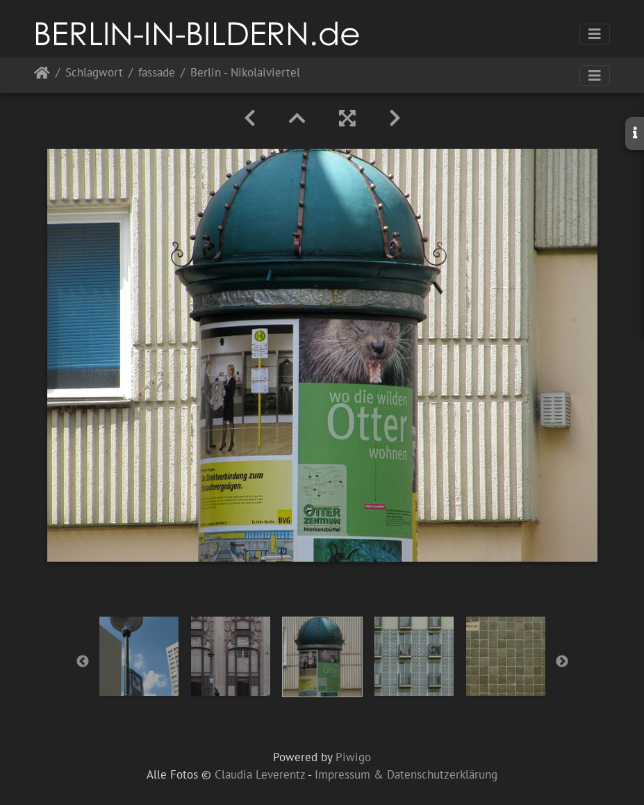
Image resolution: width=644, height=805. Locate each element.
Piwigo (353, 757)
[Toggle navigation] (594, 34)
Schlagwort (94, 73)
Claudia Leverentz (260, 774)
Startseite (42, 75)
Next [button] (562, 662)
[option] (139, 656)
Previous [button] (83, 662)
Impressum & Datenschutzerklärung (406, 774)
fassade (156, 73)
